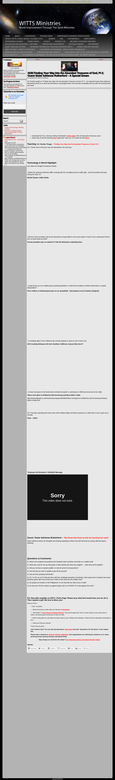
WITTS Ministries (57, 19)
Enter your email (9, 103)
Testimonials (73, 39)
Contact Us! (60, 41)
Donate (52, 39)
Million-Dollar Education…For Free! (21, 44)
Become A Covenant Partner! (83, 41)
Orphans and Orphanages (48, 52)
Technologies (46, 36)
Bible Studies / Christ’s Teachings (20, 49)
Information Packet (9, 76)
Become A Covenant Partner (13, 130)
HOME (7, 36)
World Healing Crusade (88, 47)
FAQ (61, 39)
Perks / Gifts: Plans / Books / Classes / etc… (24, 39)
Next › (101, 59)
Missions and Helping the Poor (18, 52)
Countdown (30, 36)
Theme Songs (33, 41)
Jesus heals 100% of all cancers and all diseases (87, 52)
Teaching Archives (13, 87)
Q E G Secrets (11, 55)
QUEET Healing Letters (15, 47)
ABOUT (17, 36)
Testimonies (93, 44)
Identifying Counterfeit (53, 44)
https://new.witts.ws (78, 1)
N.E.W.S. (47, 41)
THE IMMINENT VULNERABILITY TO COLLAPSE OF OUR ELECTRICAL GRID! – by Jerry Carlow (59, 55)
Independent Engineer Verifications (73, 36)
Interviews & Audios (14, 41)
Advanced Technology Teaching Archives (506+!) (51, 47)
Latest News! (10, 137)
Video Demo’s (89, 39)
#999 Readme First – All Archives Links (14, 140)
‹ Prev (37, 59)
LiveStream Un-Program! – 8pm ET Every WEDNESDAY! (62, 49)
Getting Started (76, 44)
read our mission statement (58, 634)
